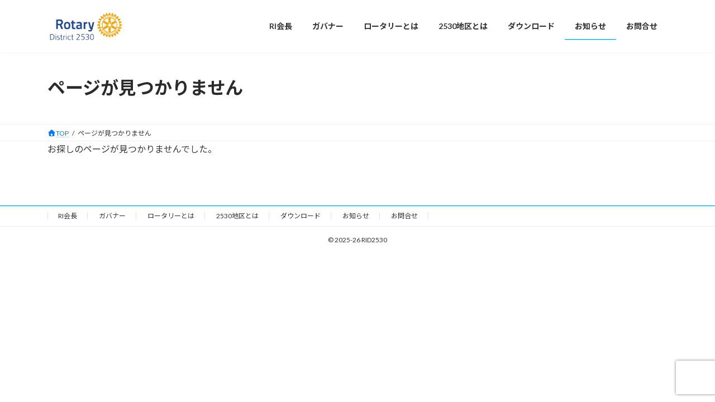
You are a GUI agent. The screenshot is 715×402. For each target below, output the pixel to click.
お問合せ (404, 216)
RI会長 (67, 216)
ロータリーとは (170, 216)
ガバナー (112, 216)
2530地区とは (237, 216)
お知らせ (355, 216)
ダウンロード (300, 216)
